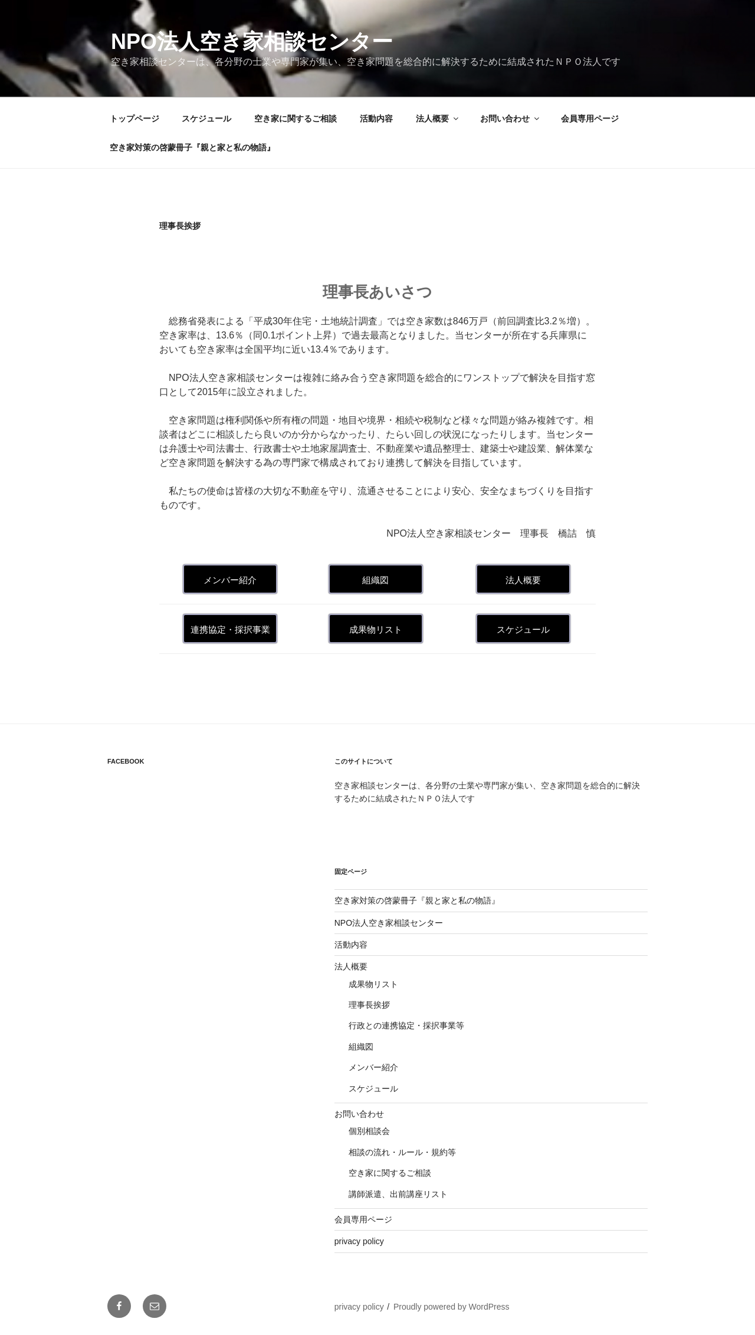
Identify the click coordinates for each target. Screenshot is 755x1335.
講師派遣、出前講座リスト (398, 1194)
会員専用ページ (590, 118)
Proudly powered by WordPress (451, 1306)
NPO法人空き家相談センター (252, 41)
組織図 (361, 1046)
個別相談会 (369, 1131)
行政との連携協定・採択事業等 (406, 1025)
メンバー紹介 (373, 1067)
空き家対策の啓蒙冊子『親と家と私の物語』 (192, 147)
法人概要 (438, 118)
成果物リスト (373, 984)
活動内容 (376, 118)
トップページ (134, 118)
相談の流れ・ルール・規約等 (402, 1152)
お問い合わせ (510, 118)
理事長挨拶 (369, 1005)
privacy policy (359, 1241)
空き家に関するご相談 (295, 118)
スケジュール (206, 118)
